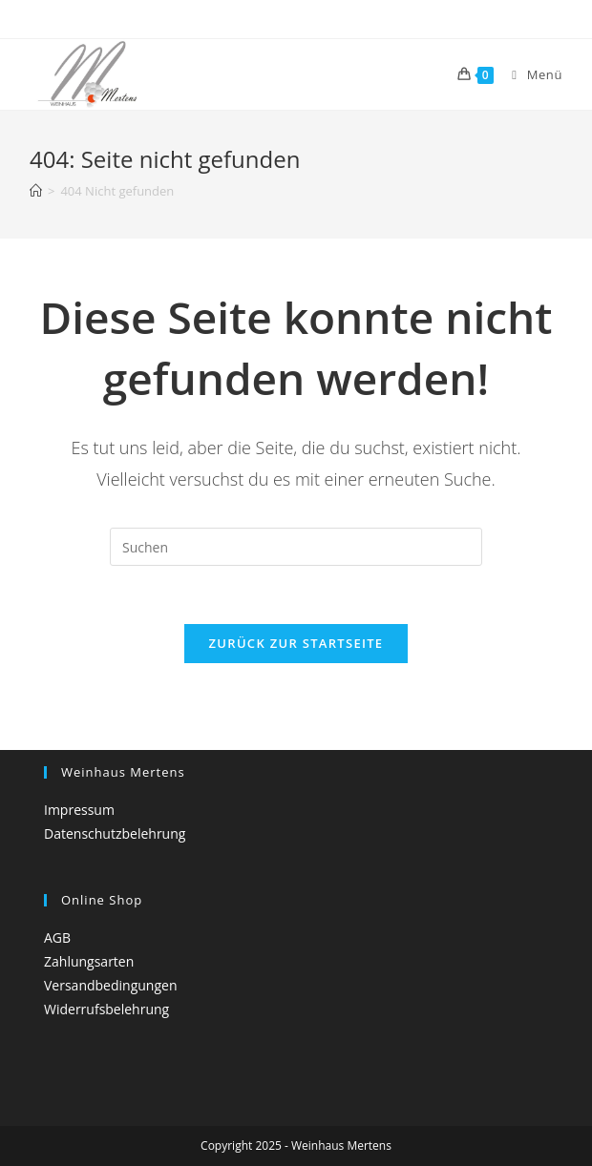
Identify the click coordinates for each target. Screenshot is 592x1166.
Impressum (79, 810)
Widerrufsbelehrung (106, 1009)
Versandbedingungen (110, 985)
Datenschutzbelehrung (114, 833)
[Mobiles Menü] (529, 74)
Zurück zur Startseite (296, 643)
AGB (57, 937)
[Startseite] (36, 190)
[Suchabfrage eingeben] (296, 547)
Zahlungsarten (89, 961)
